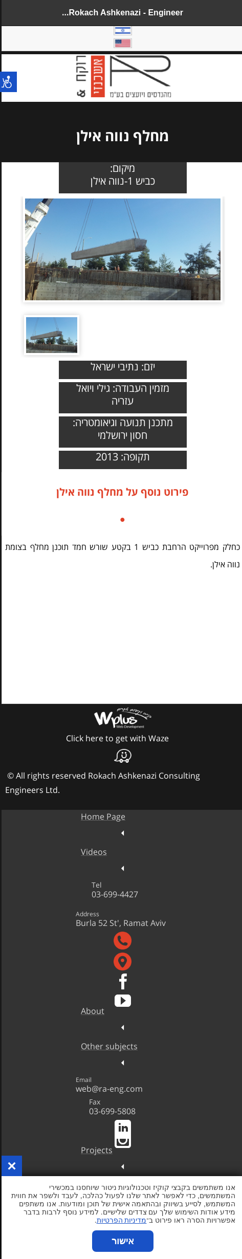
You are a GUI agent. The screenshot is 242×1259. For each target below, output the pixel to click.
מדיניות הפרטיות (120, 1220)
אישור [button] (121, 1241)
